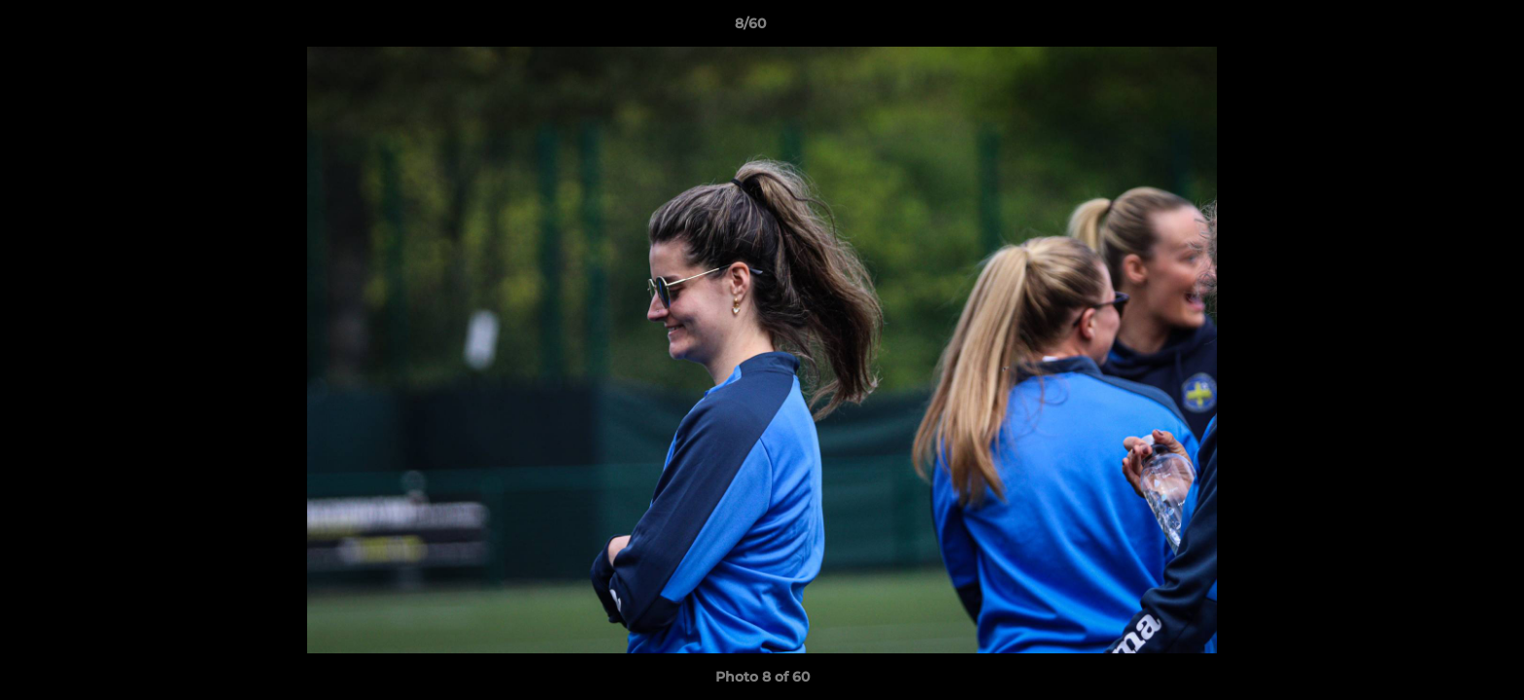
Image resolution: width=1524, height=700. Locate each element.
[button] (1442, 28)
